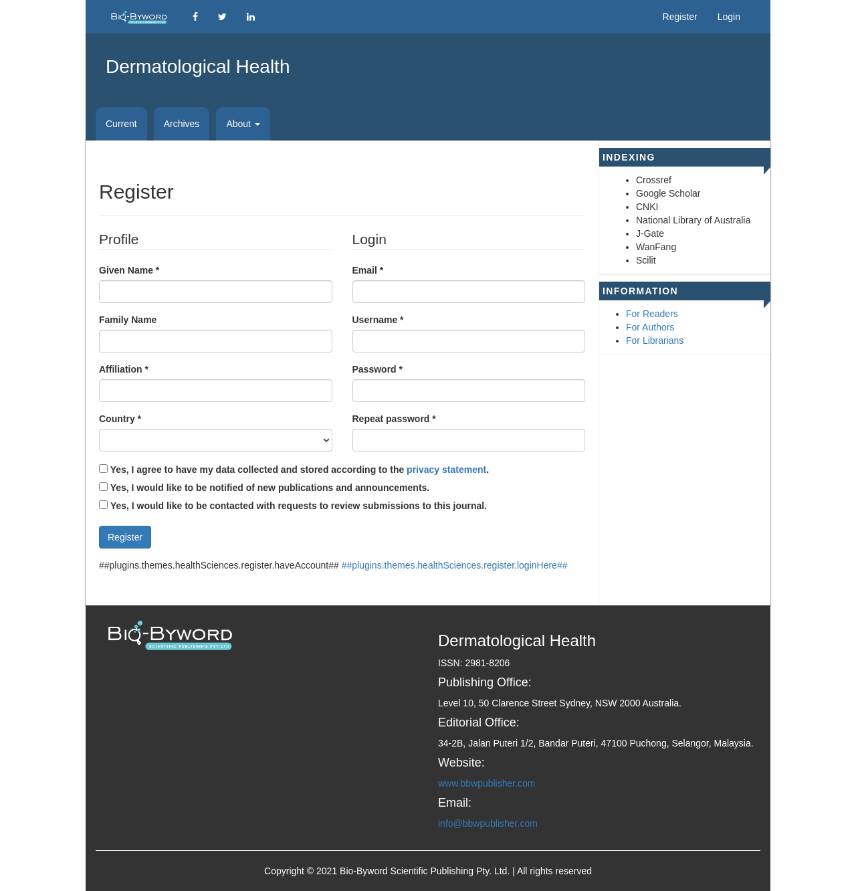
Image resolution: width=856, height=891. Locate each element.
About (242, 123)
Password (377, 369)
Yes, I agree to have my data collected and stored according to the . (294, 469)
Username (378, 319)
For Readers (652, 313)
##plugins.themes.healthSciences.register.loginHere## (455, 565)
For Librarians (654, 340)
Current (121, 123)
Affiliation (123, 369)
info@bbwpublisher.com (488, 823)
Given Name (129, 270)
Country (120, 418)
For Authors (650, 327)
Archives (182, 123)
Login (729, 16)
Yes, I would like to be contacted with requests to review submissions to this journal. (298, 505)
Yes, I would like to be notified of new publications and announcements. (264, 487)
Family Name (127, 319)
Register (680, 16)
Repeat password (394, 418)
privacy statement (446, 469)
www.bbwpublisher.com (487, 783)
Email (368, 270)
